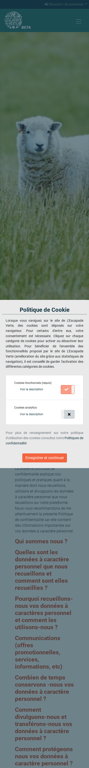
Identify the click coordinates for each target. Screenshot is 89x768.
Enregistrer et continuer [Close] (44, 458)
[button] (31, 389)
